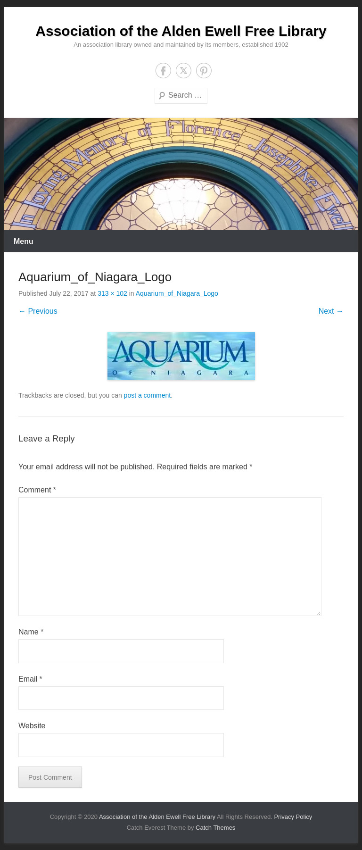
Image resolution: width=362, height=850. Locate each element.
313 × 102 (112, 293)
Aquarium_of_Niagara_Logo (177, 293)
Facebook (163, 70)
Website (32, 726)
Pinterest (204, 70)
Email (30, 679)
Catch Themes (215, 827)
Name (30, 632)
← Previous (38, 311)
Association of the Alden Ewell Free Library (180, 31)
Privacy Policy (293, 816)
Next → (331, 311)
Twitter (183, 70)
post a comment (147, 395)
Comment (37, 490)
